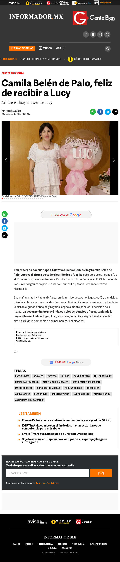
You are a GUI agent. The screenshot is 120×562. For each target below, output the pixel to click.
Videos (45, 48)
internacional (45, 544)
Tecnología (78, 544)
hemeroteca (48, 553)
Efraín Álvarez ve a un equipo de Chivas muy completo (57, 434)
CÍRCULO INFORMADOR (88, 59)
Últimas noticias (22, 48)
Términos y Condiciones (47, 483)
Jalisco (65, 376)
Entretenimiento (98, 544)
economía (67, 548)
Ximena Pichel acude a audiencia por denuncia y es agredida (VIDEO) (67, 420)
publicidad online (69, 553)
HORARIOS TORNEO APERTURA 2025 (40, 59)
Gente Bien (8, 73)
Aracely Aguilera (13, 111)
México (29, 544)
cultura (52, 548)
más (61, 48)
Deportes (62, 544)
